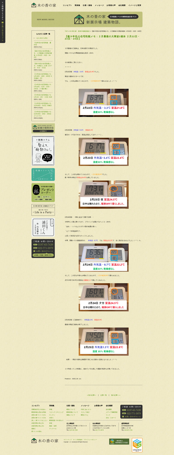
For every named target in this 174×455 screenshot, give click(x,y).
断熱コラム (84, 415)
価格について (70, 415)
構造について (70, 409)
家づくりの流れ (37, 431)
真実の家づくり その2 (39, 418)
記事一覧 (104, 395)
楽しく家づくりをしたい (39, 420)
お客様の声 (111, 5)
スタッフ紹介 (85, 412)
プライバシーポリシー (90, 439)
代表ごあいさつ (86, 409)
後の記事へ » (115, 395)
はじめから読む (42, 38)
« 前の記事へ (91, 395)
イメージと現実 (134, 5)
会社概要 (122, 5)
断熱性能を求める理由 (39, 412)
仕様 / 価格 (87, 5)
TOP (66, 31)
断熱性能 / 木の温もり (56, 420)
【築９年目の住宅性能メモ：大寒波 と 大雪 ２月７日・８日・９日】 (43, 66)
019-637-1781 (128, 430)
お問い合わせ (2, 21)
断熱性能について (72, 412)
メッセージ (99, 5)
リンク (108, 415)
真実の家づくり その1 (39, 415)
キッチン (52, 415)
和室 (50, 423)
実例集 (77, 5)
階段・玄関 (52, 426)
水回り (51, 418)
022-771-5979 (99, 430)
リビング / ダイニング (56, 412)
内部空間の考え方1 (38, 423)
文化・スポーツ (111, 418)
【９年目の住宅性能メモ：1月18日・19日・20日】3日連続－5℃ (43, 76)
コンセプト (67, 5)
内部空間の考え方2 (38, 426)
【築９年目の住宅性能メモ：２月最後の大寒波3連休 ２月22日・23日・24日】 (102, 37)
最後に (34, 428)
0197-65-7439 (73, 430)
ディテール (52, 428)
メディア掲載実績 (111, 412)
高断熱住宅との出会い (39, 409)
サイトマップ (68, 439)
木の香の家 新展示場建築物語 (79, 31)
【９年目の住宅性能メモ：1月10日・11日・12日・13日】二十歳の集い (43, 86)
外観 (50, 409)
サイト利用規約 (77, 439)
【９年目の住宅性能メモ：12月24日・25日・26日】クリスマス (43, 114)
